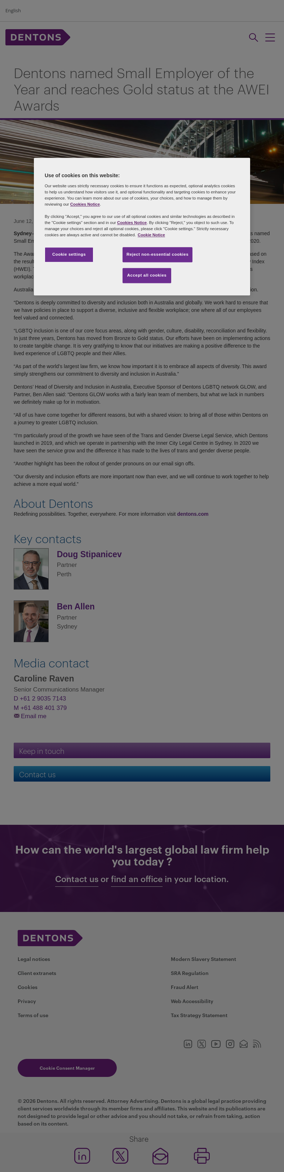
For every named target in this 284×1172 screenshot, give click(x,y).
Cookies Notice (85, 204)
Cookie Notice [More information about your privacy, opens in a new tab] (151, 235)
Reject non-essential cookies (157, 254)
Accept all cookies (147, 275)
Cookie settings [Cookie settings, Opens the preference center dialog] (69, 254)
